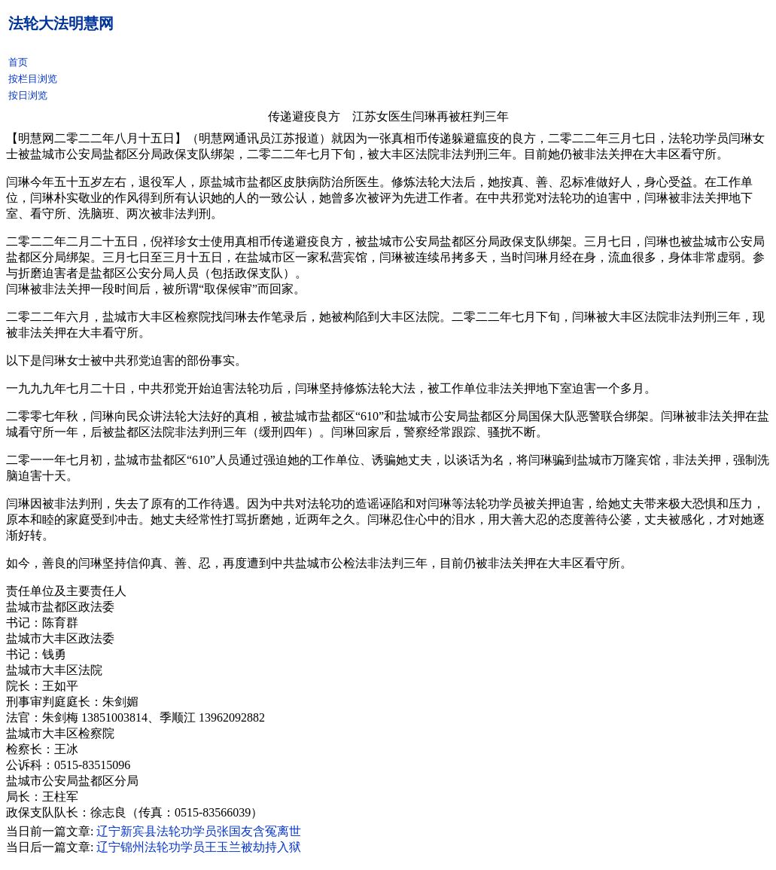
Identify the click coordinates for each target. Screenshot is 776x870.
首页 (18, 62)
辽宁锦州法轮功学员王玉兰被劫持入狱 (198, 847)
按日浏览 (27, 95)
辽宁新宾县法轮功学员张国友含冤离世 (198, 831)
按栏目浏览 (32, 78)
